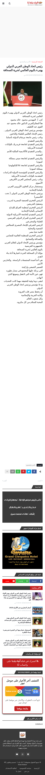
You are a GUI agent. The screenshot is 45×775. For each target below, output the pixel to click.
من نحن (26, 771)
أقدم (5, 481)
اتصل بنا (18, 771)
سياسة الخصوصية (25, 768)
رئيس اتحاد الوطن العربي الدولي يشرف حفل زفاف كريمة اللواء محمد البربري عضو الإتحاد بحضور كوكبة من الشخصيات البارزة (17, 642)
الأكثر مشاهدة (36, 588)
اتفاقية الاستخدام (11, 768)
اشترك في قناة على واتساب (22, 662)
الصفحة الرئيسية (37, 62)
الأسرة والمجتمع (25, 62)
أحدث (39, 481)
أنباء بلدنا (20, 762)
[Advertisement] (22, 32)
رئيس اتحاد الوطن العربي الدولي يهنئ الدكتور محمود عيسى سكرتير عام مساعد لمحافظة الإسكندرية (17, 620)
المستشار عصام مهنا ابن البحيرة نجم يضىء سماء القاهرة (17, 631)
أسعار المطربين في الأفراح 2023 (20, 608)
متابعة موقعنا (22, 708)
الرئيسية (36, 768)
